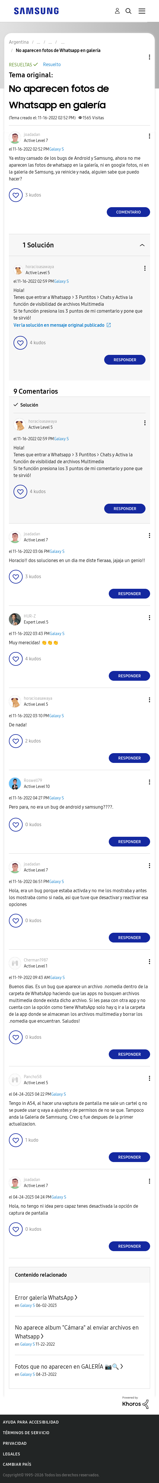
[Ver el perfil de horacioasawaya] (40, 266)
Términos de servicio (26, 1432)
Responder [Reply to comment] (125, 359)
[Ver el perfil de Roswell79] (33, 780)
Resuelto (52, 64)
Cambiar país (17, 1464)
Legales (11, 1454)
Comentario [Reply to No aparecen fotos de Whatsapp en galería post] (128, 212)
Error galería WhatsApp (44, 1297)
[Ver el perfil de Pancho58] (33, 1076)
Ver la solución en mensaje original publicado (58, 325)
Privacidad (15, 1443)
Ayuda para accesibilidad (31, 1422)
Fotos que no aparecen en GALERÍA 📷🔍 (67, 1366)
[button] (140, 136)
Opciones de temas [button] (139, 57)
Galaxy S (56, 149)
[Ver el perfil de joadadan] (32, 134)
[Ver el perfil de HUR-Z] (30, 616)
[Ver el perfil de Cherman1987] (36, 960)
